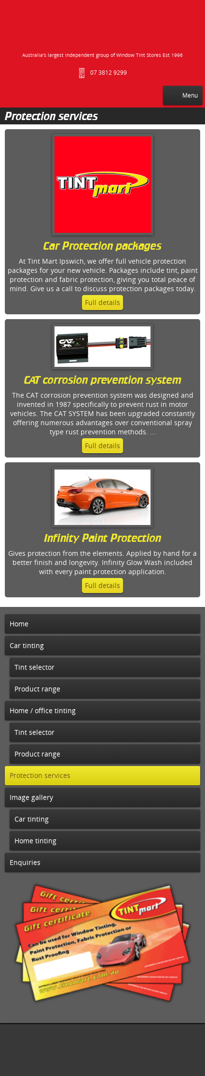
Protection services (51, 117)
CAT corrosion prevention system (102, 381)
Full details (102, 302)
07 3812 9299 (108, 72)
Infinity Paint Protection (102, 539)
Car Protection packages (102, 247)
